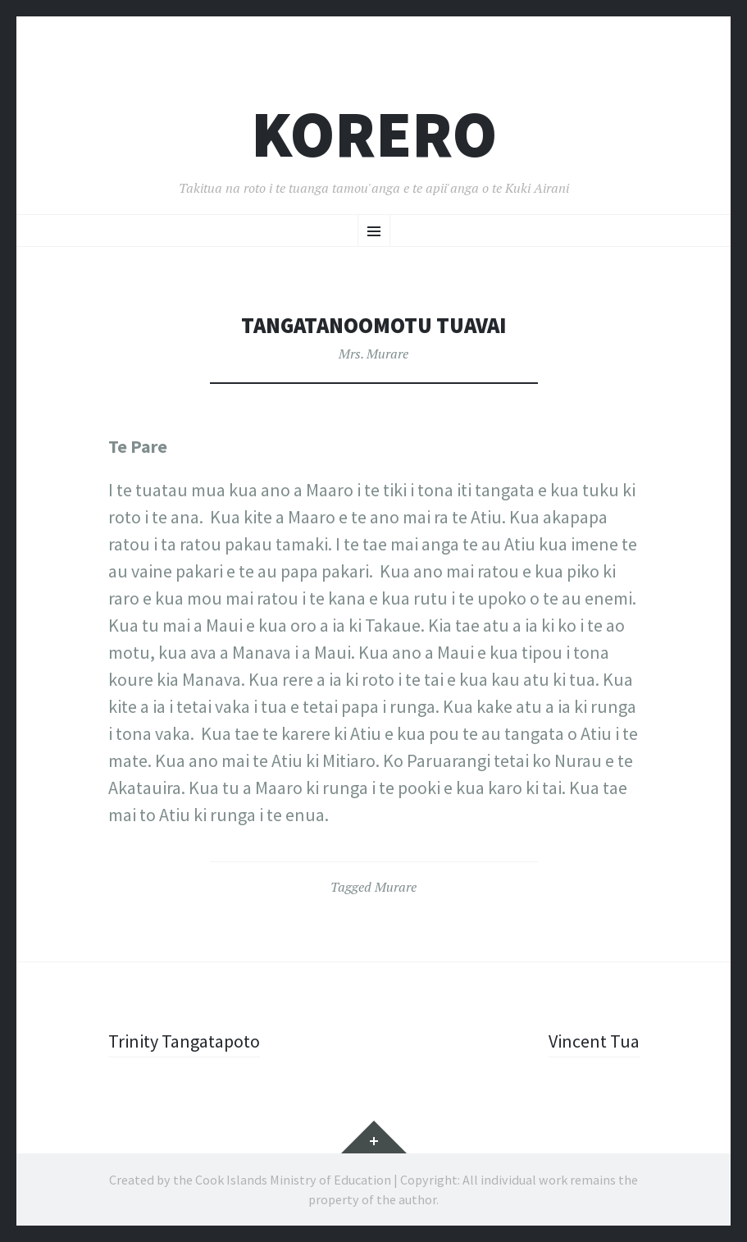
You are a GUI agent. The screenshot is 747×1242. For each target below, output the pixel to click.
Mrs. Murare (373, 354)
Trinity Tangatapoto (184, 1041)
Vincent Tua (594, 1041)
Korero (374, 134)
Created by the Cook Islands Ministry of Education (250, 1179)
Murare (396, 887)
